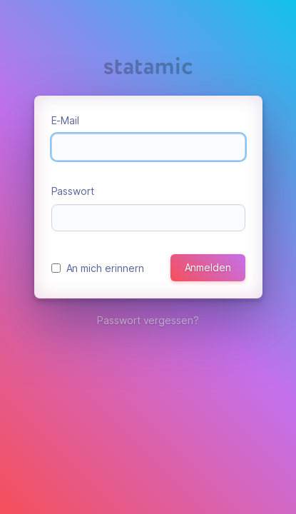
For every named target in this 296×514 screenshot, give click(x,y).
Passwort (73, 191)
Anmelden (208, 267)
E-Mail (65, 120)
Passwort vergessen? (148, 320)
